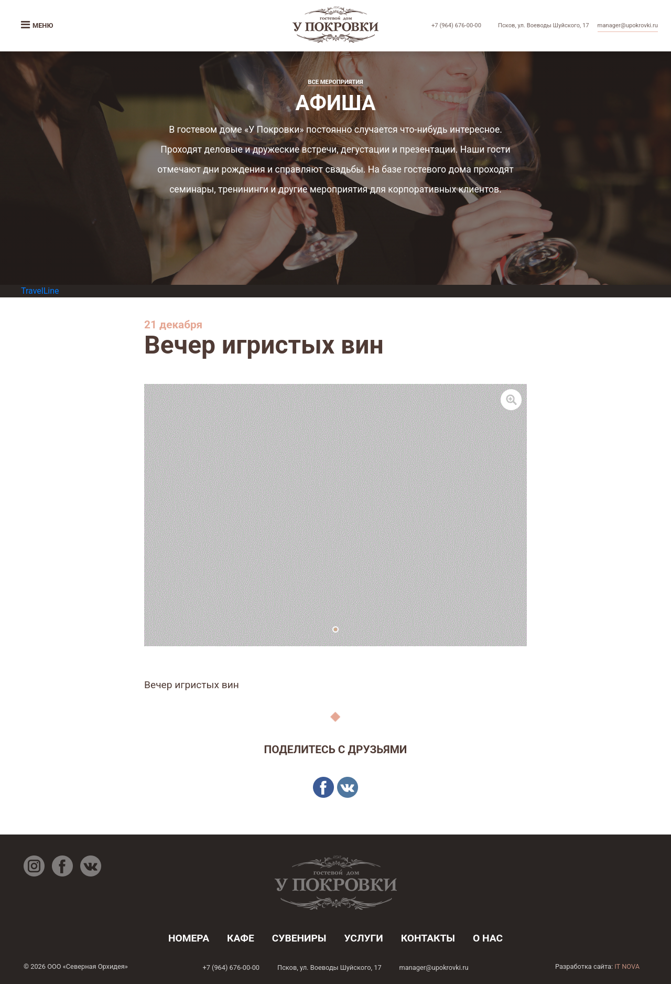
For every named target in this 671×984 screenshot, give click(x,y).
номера (188, 938)
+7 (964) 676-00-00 (456, 25)
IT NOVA (627, 966)
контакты (428, 938)
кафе (240, 938)
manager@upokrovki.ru (628, 25)
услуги (363, 938)
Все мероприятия (335, 82)
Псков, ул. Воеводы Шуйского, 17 (543, 25)
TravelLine (40, 291)
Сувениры (299, 938)
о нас (488, 938)
